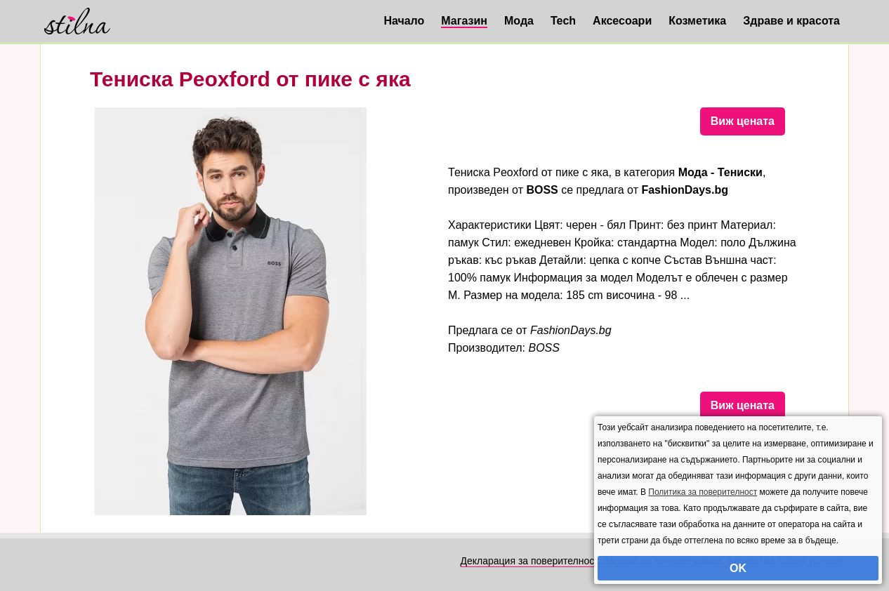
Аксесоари (622, 21)
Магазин (464, 21)
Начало (403, 21)
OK (738, 568)
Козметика (697, 21)
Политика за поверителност (702, 492)
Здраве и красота (791, 21)
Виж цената (743, 121)
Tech (563, 21)
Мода (519, 21)
